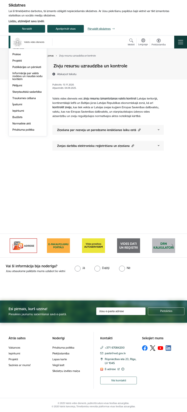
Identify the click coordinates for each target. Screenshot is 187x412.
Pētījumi (17, 129)
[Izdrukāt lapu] (173, 64)
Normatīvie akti (21, 167)
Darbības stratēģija (24, 85)
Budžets (17, 160)
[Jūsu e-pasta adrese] (121, 311)
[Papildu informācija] (122, 369)
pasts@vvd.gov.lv (115, 353)
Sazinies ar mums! (20, 365)
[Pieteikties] (166, 311)
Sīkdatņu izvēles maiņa (66, 371)
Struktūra (18, 72)
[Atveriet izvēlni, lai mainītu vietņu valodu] (143, 42)
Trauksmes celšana (24, 141)
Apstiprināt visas (66, 28)
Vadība (16, 66)
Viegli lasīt (58, 365)
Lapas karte (59, 359)
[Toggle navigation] (180, 42)
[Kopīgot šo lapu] (173, 73)
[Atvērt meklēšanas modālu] (131, 42)
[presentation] (30, 287)
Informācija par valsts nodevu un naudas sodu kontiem (27, 119)
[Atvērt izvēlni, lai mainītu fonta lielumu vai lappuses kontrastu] (158, 42)
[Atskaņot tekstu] (67, 74)
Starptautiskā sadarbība (27, 135)
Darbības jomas (22, 79)
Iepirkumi (18, 154)
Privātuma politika (23, 173)
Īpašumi (17, 148)
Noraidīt (27, 28)
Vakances (18, 91)
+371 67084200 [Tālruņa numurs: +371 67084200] (115, 347)
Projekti (17, 104)
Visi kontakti (118, 380)
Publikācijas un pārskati (26, 110)
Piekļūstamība (60, 353)
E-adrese (111, 369)
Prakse (16, 97)
